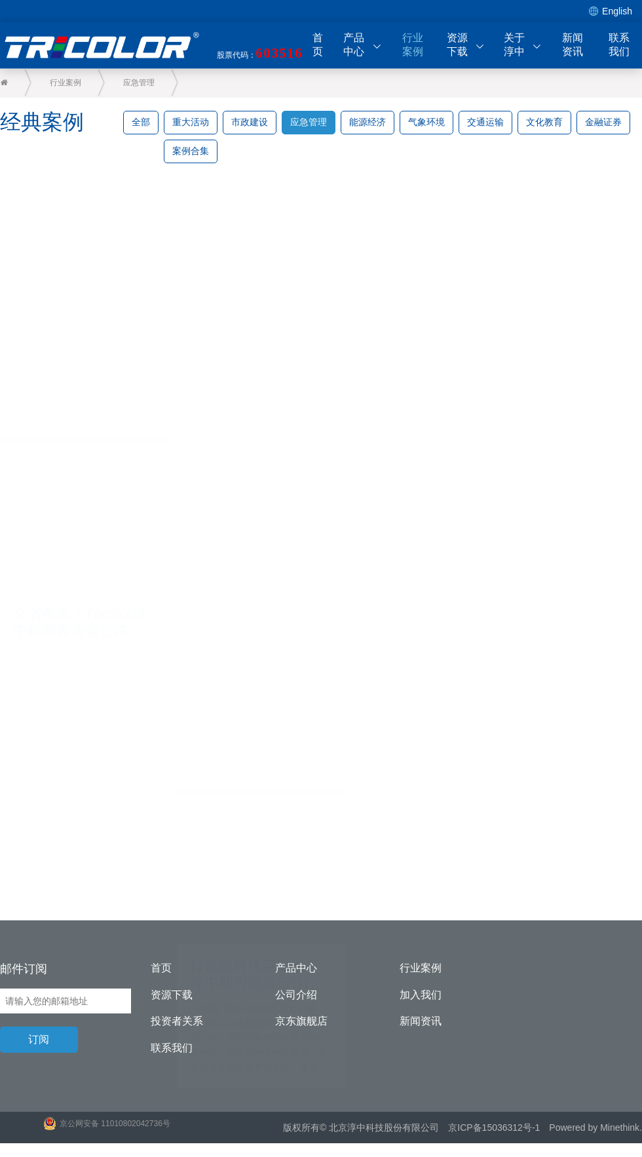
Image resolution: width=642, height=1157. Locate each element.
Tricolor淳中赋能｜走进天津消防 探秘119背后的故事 (235, 553)
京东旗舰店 (301, 1021)
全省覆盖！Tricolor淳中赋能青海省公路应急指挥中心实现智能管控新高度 (73, 413)
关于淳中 (523, 44)
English (610, 11)
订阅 (39, 1040)
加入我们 (421, 995)
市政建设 (249, 122)
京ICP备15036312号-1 (494, 1128)
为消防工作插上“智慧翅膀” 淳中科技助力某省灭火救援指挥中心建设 (237, 870)
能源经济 (367, 122)
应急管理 (140, 82)
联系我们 (619, 44)
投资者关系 (177, 1021)
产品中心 (362, 44)
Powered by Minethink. (595, 1128)
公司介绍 (296, 995)
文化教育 (544, 122)
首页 (317, 44)
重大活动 (190, 122)
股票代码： (260, 53)
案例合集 (190, 151)
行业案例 (412, 44)
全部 (141, 122)
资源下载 (466, 44)
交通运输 (485, 122)
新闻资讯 (572, 44)
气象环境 (426, 122)
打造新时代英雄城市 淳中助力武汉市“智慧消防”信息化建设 (75, 697)
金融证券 (603, 122)
